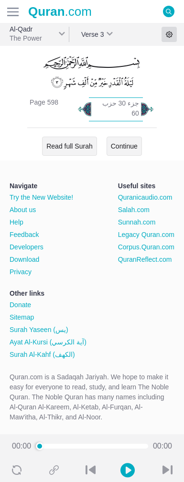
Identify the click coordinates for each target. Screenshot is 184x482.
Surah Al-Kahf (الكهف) (42, 354)
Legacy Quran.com (146, 234)
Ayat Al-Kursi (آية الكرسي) (48, 342)
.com (60, 11)
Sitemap (22, 317)
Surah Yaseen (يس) (39, 329)
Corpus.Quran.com (146, 247)
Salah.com (134, 210)
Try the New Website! (41, 197)
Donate (20, 305)
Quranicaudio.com (145, 197)
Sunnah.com (137, 222)
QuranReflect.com (145, 259)
